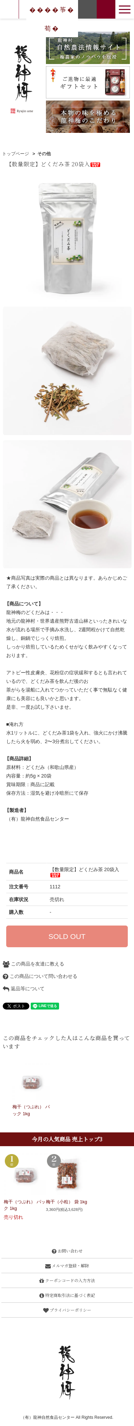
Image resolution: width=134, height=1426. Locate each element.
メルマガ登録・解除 (67, 1265)
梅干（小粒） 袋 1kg (66, 1201)
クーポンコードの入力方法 (67, 1280)
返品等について (24, 988)
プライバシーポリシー (67, 1310)
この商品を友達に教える (33, 963)
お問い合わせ (67, 1251)
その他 (44, 153)
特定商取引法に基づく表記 (67, 1295)
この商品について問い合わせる (40, 976)
